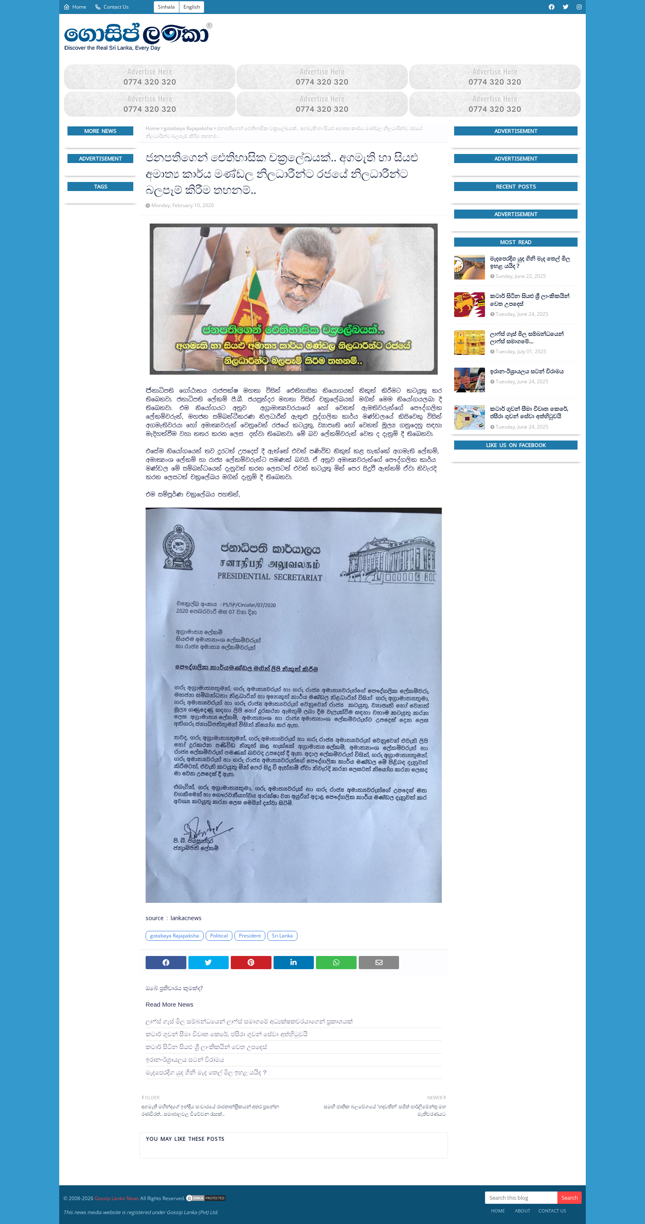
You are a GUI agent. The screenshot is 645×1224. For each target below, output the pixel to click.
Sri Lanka (282, 935)
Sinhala (166, 6)
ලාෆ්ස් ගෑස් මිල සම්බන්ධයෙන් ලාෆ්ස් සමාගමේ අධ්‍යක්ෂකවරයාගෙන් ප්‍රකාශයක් (249, 1021)
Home (74, 6)
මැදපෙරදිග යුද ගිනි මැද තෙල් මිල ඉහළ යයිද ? (206, 1072)
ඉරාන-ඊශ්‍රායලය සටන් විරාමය (185, 1059)
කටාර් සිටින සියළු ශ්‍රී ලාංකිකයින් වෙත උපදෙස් (206, 1046)
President (250, 935)
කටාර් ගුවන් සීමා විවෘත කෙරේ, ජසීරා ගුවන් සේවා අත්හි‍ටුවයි (227, 1033)
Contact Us (112, 6)
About (522, 1211)
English (191, 6)
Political (219, 935)
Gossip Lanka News (117, 1198)
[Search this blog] (521, 1197)
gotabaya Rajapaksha (188, 128)
